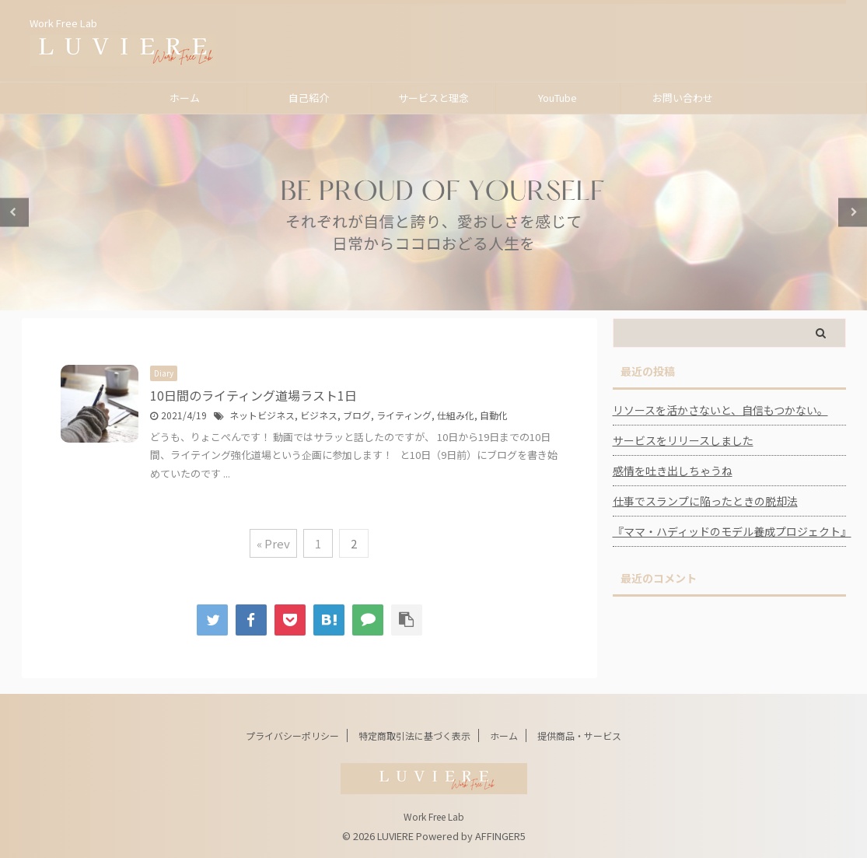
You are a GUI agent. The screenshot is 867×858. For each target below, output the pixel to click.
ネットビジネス (262, 415)
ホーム (185, 97)
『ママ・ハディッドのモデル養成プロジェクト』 (729, 531)
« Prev (273, 543)
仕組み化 (455, 415)
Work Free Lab (434, 816)
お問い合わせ (682, 97)
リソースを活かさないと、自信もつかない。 (720, 410)
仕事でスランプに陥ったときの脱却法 (705, 501)
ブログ (357, 415)
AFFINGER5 (500, 835)
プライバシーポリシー (292, 735)
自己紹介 (308, 97)
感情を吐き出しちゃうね (672, 470)
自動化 (494, 415)
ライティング (404, 415)
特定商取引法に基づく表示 (414, 735)
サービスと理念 (433, 97)
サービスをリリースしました (683, 440)
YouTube (557, 97)
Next (852, 212)
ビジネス (318, 415)
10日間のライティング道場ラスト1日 (253, 395)
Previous (14, 212)
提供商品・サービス (579, 735)
